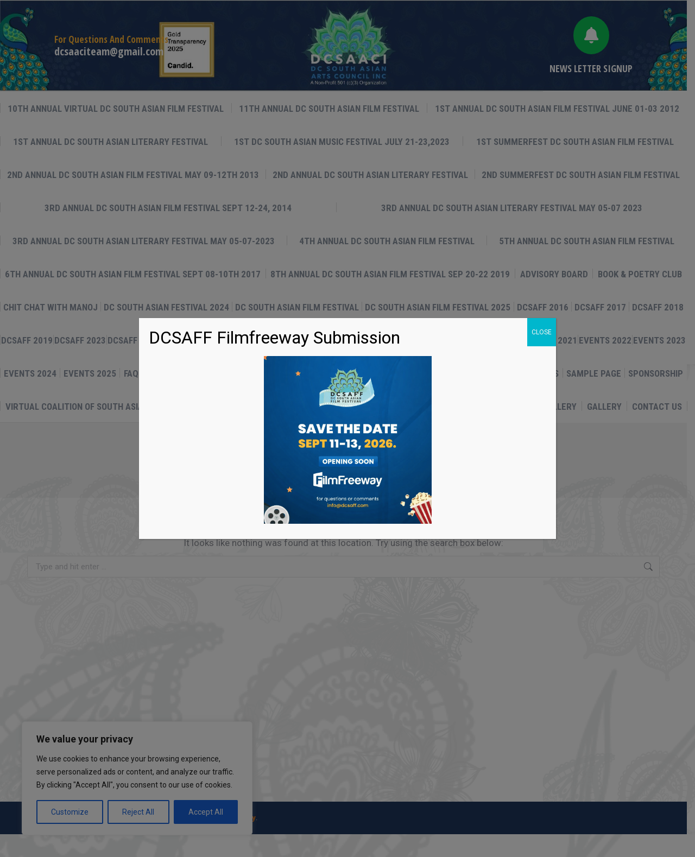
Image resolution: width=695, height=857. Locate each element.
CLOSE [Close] (542, 332)
